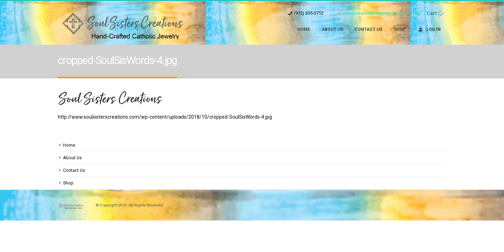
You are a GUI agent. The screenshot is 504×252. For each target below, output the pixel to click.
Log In (429, 29)
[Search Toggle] (417, 13)
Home (304, 29)
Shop (400, 29)
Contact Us (368, 29)
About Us (332, 29)
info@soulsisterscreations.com (372, 13)
